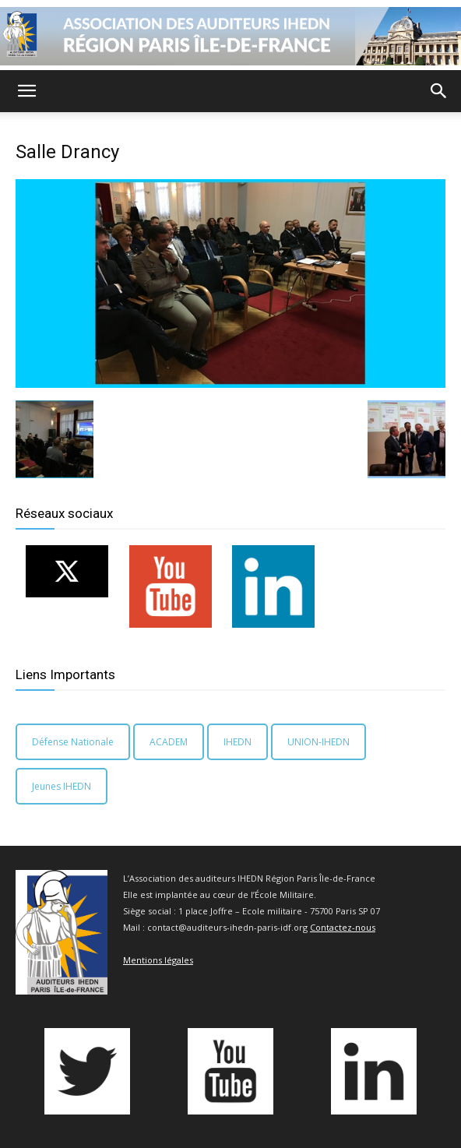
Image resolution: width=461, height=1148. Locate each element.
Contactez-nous (342, 927)
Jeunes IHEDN (61, 786)
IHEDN (237, 741)
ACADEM (169, 741)
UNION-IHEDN (318, 741)
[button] (26, 91)
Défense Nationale (73, 741)
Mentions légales (158, 960)
